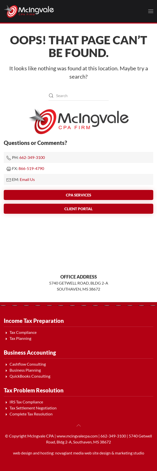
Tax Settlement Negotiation (33, 407)
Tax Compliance (23, 332)
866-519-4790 (31, 168)
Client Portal (78, 208)
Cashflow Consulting (28, 364)
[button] (150, 11)
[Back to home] (29, 11)
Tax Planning (20, 338)
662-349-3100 (32, 157)
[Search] (79, 96)
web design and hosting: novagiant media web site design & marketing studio (78, 452)
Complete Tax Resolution (31, 413)
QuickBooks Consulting (30, 376)
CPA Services (78, 195)
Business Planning (25, 370)
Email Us (27, 179)
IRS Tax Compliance (26, 401)
